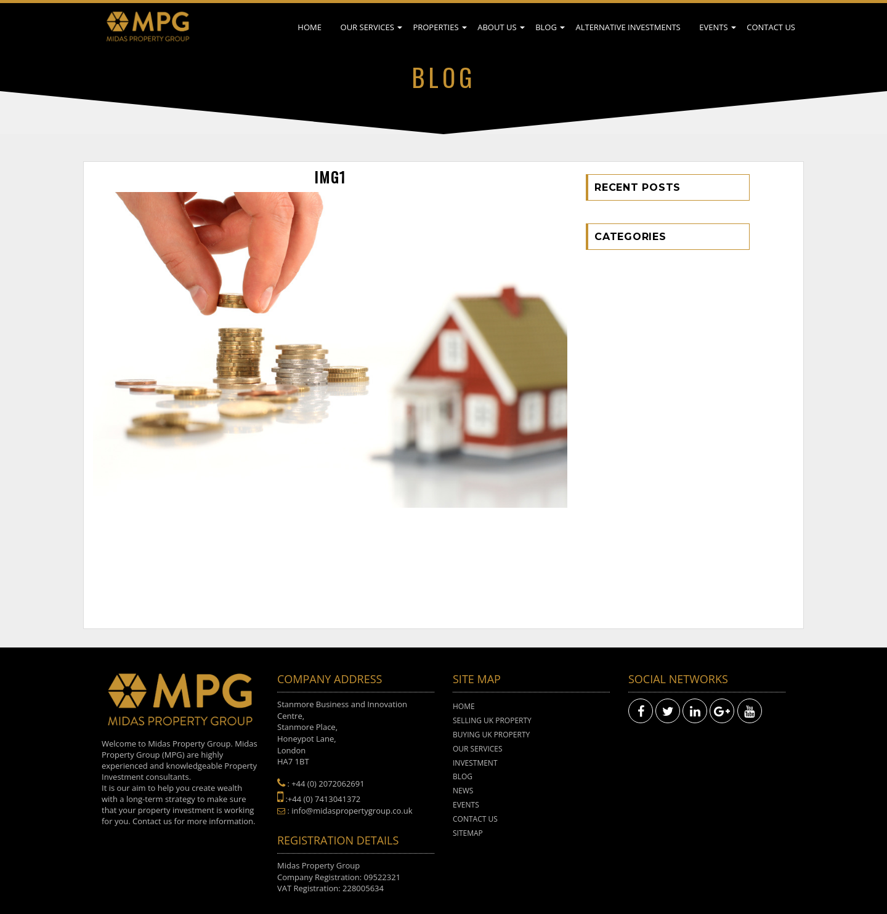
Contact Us (771, 27)
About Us (496, 27)
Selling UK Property (492, 720)
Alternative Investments (627, 27)
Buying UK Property (491, 734)
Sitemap (468, 833)
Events (713, 27)
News (463, 790)
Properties (435, 27)
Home (310, 27)
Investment (475, 763)
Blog (546, 27)
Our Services (367, 27)
